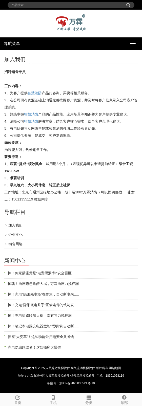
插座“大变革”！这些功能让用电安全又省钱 (41, 337)
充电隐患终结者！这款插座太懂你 (34, 347)
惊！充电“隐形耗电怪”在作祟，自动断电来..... (43, 294)
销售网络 (15, 244)
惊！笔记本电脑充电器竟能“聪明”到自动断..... (43, 326)
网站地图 (115, 368)
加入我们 (15, 225)
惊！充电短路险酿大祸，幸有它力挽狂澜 (40, 315)
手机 (53, 399)
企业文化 (15, 235)
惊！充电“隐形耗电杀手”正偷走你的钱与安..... (43, 305)
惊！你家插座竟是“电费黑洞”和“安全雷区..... (42, 273)
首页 (17, 399)
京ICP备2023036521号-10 (77, 383)
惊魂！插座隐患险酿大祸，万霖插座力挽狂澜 (43, 284)
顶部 (124, 399)
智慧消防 (35, 93)
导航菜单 (12, 43)
